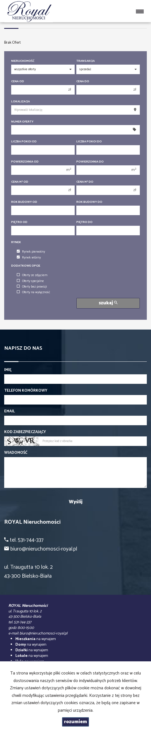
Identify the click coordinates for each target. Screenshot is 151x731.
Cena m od (19, 182)
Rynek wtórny (29, 257)
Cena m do (84, 182)
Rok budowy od (24, 202)
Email (9, 411)
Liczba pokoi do (89, 142)
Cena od (17, 81)
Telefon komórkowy (25, 391)
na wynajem (35, 639)
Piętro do (84, 222)
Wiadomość (15, 453)
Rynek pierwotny (31, 251)
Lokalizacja (20, 102)
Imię (7, 370)
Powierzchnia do (90, 162)
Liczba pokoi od (24, 142)
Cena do (82, 81)
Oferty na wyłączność (33, 292)
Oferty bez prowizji (32, 286)
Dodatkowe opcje (25, 266)
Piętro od (19, 222)
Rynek (16, 242)
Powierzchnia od (25, 162)
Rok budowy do (89, 202)
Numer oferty (22, 122)
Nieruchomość (22, 61)
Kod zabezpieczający (25, 432)
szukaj (108, 303)
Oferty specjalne (30, 281)
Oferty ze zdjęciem (32, 275)
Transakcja (85, 61)
